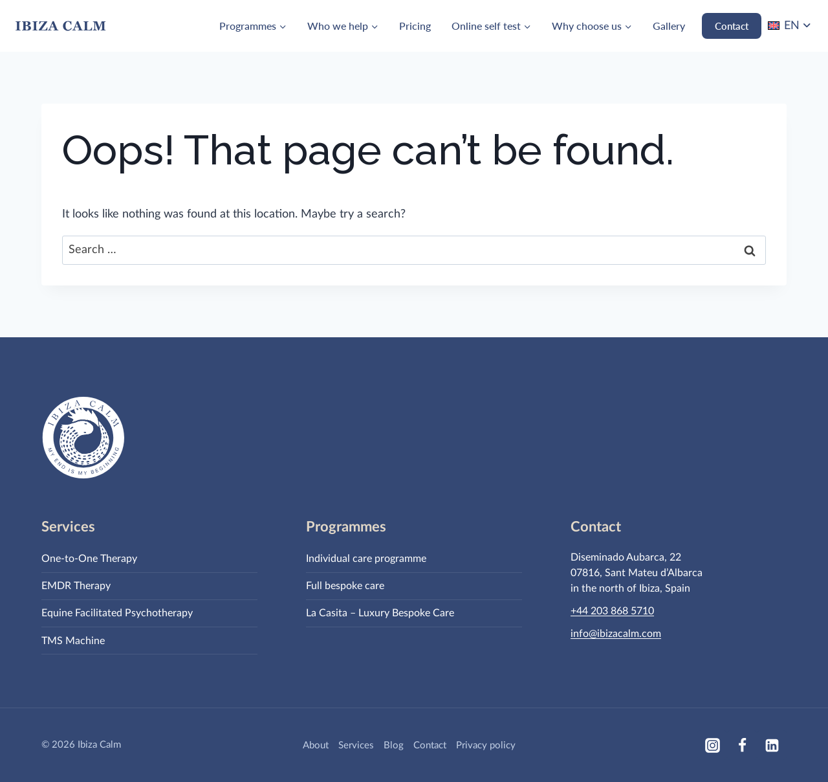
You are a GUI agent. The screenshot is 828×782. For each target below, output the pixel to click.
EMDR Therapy (76, 586)
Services (356, 745)
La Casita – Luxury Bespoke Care (380, 613)
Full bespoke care (345, 586)
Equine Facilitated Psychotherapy (117, 613)
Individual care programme (366, 558)
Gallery (669, 25)
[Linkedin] (772, 745)
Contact (731, 26)
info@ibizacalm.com (616, 634)
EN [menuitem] (792, 26)
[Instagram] (712, 745)
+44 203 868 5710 (612, 611)
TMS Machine (73, 641)
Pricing (415, 25)
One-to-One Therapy (89, 558)
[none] (790, 26)
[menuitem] (790, 26)
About (316, 745)
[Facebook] (742, 745)
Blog (394, 745)
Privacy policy (486, 745)
